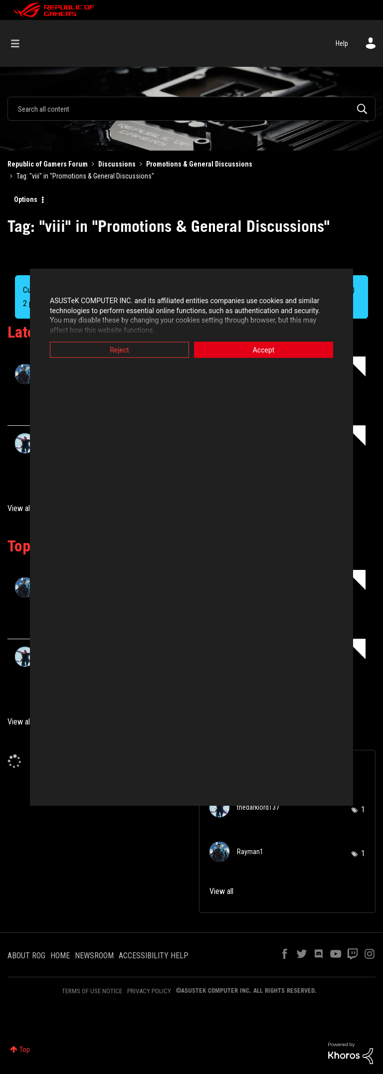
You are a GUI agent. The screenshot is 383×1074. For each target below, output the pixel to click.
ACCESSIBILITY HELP (154, 955)
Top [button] (24, 1050)
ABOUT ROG (26, 955)
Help (342, 43)
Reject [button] (119, 350)
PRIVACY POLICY (149, 991)
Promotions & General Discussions (199, 164)
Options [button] (25, 199)
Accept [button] (264, 350)
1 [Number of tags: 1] (363, 809)
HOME (60, 955)
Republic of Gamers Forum (47, 164)
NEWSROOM (94, 955)
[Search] (191, 109)
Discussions (117, 164)
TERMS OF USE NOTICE (92, 991)
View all (19, 508)
